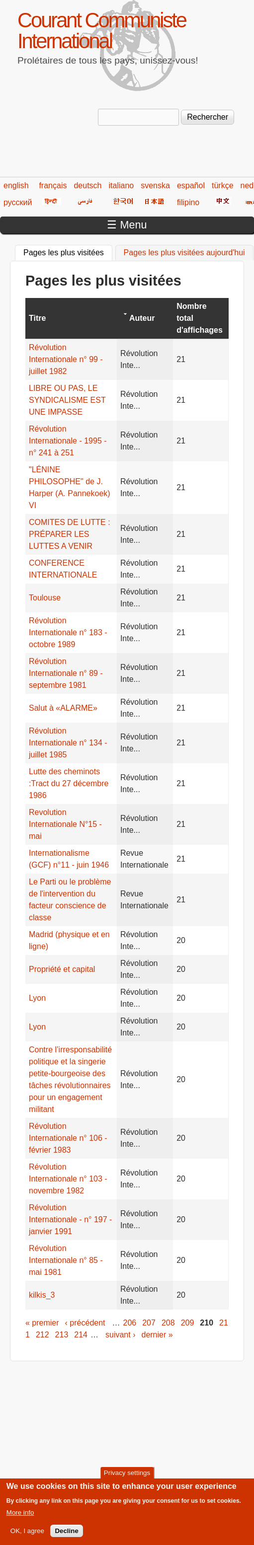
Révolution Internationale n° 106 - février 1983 (68, 1138)
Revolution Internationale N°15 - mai (65, 824)
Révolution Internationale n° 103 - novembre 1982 (68, 1179)
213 (62, 1334)
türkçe (223, 185)
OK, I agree (27, 1537)
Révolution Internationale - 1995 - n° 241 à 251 (68, 441)
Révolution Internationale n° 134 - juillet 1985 (68, 743)
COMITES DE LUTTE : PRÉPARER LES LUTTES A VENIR (69, 534)
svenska (155, 185)
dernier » (156, 1334)
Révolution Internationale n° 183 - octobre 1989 (68, 632)
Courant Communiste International (101, 30)
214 (80, 1334)
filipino (188, 202)
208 (168, 1323)
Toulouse (45, 597)
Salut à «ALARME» (63, 708)
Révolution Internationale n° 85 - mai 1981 (66, 1260)
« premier (42, 1323)
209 (187, 1323)
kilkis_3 (42, 1295)
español (191, 185)
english (16, 185)
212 (42, 1334)
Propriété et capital (62, 969)
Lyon (37, 998)
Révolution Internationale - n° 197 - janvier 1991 (70, 1219)
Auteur (142, 318)
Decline (66, 1537)
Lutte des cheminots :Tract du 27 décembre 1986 (68, 783)
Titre (37, 318)
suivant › (120, 1334)
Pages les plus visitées (67, 251)
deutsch (87, 185)
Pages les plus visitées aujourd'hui (184, 252)
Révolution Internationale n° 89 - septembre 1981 (66, 673)
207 (149, 1323)
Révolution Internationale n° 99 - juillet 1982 (66, 359)
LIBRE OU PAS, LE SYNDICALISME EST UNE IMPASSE (67, 400)
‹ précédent (85, 1323)
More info (20, 1518)
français (53, 185)
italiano (121, 185)
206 (130, 1323)
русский (17, 202)
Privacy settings (127, 1478)
